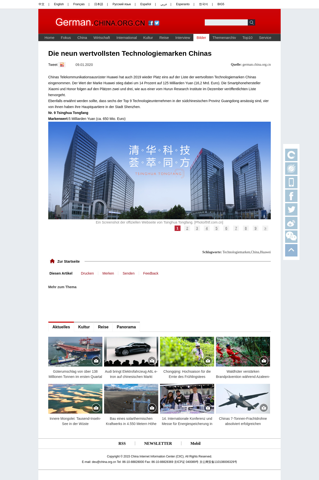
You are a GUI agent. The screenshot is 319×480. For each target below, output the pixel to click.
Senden (129, 273)
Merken (108, 273)
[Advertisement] (85, 305)
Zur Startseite (68, 261)
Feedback (150, 273)
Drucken (87, 273)
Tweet (52, 65)
